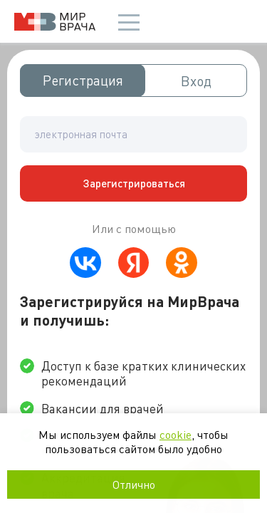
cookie (175, 434)
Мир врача (54, 22)
